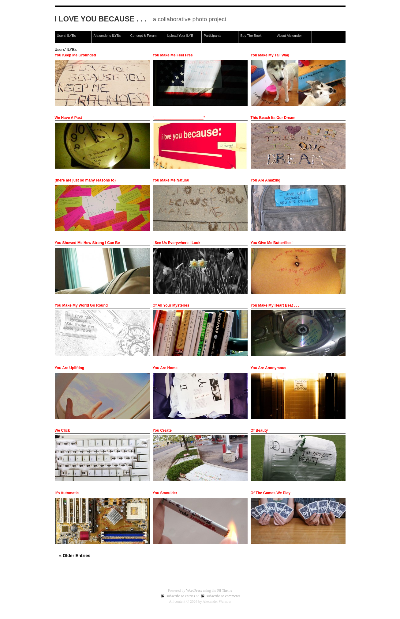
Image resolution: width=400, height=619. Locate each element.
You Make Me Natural (171, 180)
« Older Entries (74, 555)
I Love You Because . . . (101, 19)
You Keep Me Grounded (75, 55)
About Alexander (289, 35)
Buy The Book (251, 35)
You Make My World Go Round (81, 305)
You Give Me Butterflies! (272, 243)
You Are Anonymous (268, 368)
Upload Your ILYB (180, 35)
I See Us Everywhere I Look (176, 243)
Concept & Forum (143, 35)
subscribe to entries (180, 596)
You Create (162, 430)
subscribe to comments (223, 596)
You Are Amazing (266, 180)
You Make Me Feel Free (173, 55)
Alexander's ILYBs (107, 35)
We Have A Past (68, 118)
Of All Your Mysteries (171, 305)
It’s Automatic (67, 493)
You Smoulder (165, 493)
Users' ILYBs (66, 35)
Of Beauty (259, 430)
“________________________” (179, 118)
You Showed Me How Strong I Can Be (87, 243)
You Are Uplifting (69, 368)
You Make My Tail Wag (270, 55)
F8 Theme (224, 590)
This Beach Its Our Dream (273, 118)
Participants (212, 35)
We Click (62, 430)
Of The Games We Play (271, 493)
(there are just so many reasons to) (85, 180)
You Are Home (165, 368)
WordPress (194, 590)
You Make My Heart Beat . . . (275, 305)
